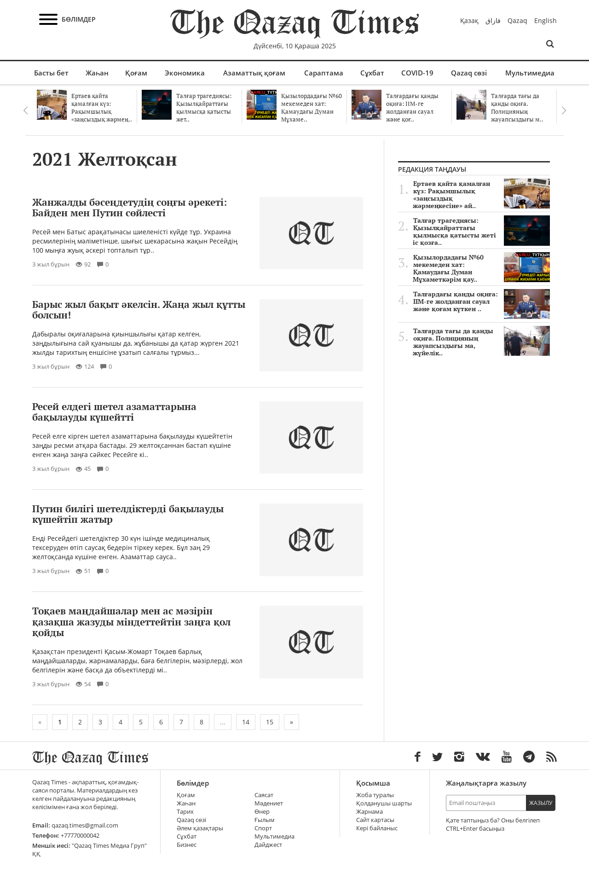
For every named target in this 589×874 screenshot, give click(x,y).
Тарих (185, 812)
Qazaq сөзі (469, 72)
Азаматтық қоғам (254, 72)
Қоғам (136, 72)
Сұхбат (372, 72)
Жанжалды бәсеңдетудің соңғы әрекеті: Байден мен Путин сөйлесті (129, 207)
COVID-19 (417, 72)
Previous (25, 110)
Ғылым (264, 820)
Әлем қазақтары (200, 828)
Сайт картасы (375, 820)
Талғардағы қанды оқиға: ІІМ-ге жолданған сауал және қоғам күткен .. (481, 301)
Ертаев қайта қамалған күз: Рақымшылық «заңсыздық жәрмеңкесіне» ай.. (481, 194)
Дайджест (268, 845)
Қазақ (469, 20)
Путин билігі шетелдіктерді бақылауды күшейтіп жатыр (128, 514)
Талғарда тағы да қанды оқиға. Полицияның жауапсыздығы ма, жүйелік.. (481, 342)
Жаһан (97, 72)
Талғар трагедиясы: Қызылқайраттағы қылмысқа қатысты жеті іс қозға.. (481, 231)
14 (245, 722)
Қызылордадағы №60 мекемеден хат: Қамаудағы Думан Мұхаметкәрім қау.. (481, 268)
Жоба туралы (375, 795)
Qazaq (517, 20)
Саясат (263, 795)
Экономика (185, 72)
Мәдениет (268, 803)
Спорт (263, 828)
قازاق (493, 20)
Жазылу (540, 803)
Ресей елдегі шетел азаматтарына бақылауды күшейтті (114, 411)
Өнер (262, 812)
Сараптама (323, 72)
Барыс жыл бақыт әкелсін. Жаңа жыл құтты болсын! (138, 309)
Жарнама (369, 812)
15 (269, 722)
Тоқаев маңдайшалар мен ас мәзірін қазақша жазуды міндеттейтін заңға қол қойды (131, 621)
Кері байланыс (377, 828)
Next (563, 110)
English (545, 20)
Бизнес (186, 845)
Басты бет (51, 72)
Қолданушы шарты (384, 803)
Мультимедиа (529, 72)
